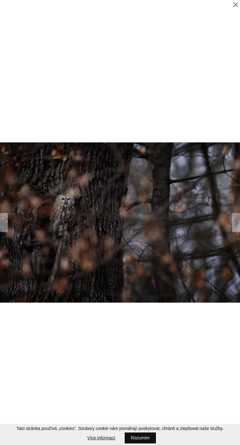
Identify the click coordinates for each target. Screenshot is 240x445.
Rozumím (140, 437)
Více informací (101, 437)
